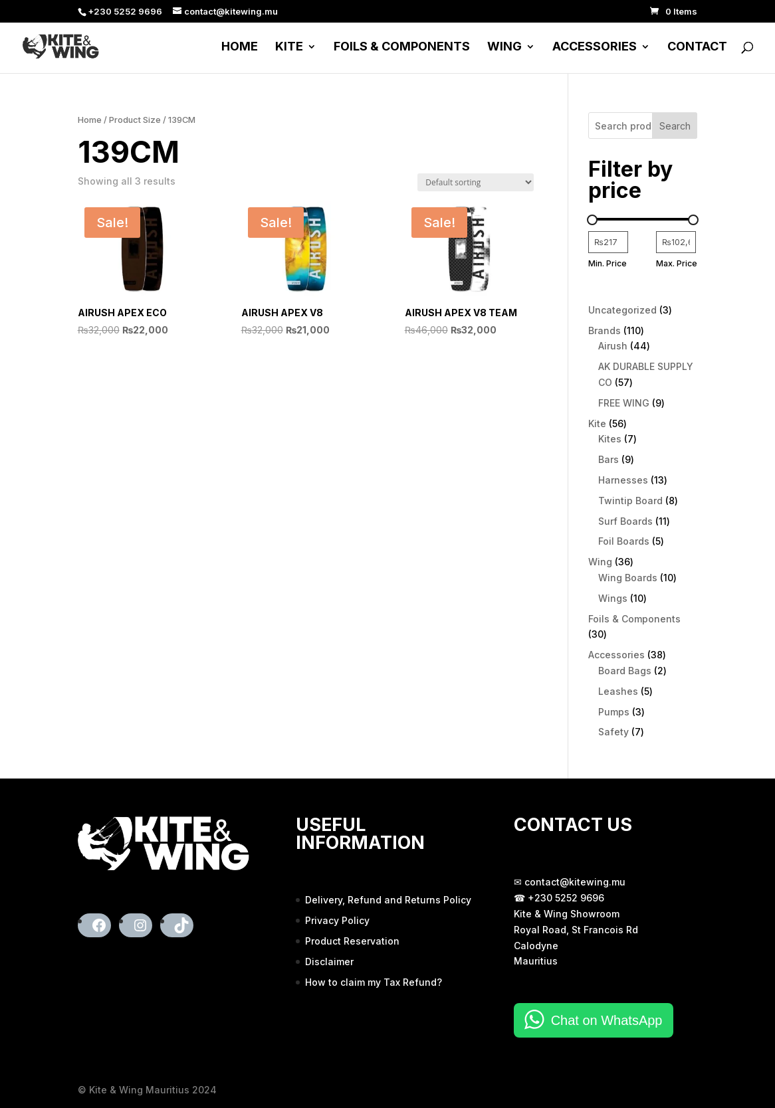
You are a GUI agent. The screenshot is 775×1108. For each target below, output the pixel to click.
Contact (697, 47)
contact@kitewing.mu (574, 881)
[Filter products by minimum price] (608, 242)
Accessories (594, 47)
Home (239, 47)
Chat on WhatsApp (607, 1020)
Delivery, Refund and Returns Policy (388, 899)
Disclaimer (329, 961)
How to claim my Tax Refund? (373, 982)
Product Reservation (352, 941)
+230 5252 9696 (566, 897)
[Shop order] (475, 182)
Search (675, 126)
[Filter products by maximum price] (676, 242)
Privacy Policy (337, 920)
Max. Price (676, 263)
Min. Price (607, 263)
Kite (289, 47)
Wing (504, 47)
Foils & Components (402, 47)
